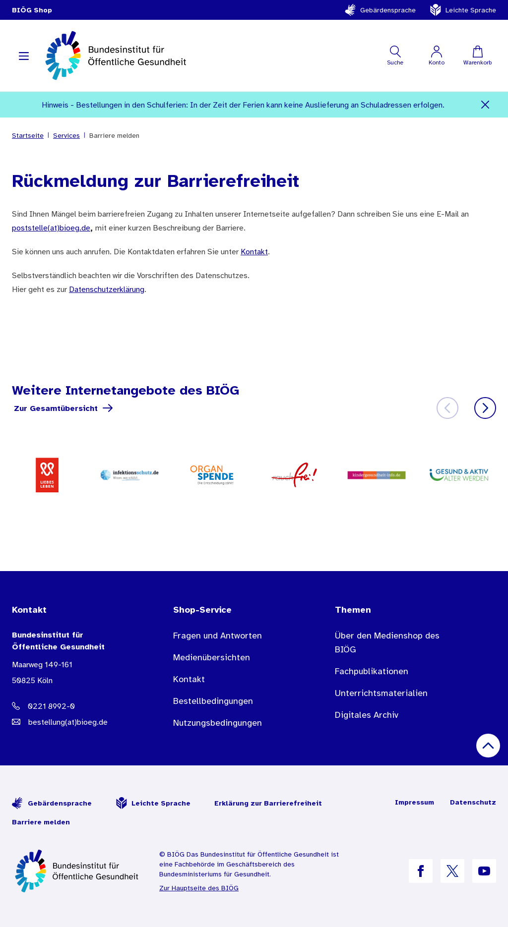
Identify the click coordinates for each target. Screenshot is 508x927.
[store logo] (117, 55)
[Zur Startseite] (77, 871)
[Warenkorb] (477, 55)
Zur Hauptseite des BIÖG (199, 887)
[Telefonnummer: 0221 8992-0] (72, 706)
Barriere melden (41, 821)
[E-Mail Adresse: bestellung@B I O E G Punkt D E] (72, 722)
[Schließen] (485, 105)
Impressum (414, 802)
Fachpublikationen (371, 671)
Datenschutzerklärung (106, 289)
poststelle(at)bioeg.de (51, 228)
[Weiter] (485, 408)
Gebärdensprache (380, 10)
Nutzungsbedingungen (217, 722)
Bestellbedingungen (213, 700)
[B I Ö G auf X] (452, 871)
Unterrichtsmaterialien (381, 693)
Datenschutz (473, 802)
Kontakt (254, 251)
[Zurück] (447, 408)
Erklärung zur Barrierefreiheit (268, 803)
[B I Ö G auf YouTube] (484, 871)
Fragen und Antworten (217, 635)
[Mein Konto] (436, 55)
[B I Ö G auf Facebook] (421, 871)
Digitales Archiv (366, 714)
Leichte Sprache (463, 10)
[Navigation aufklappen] (24, 55)
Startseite (28, 135)
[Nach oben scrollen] (488, 745)
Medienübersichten (211, 657)
